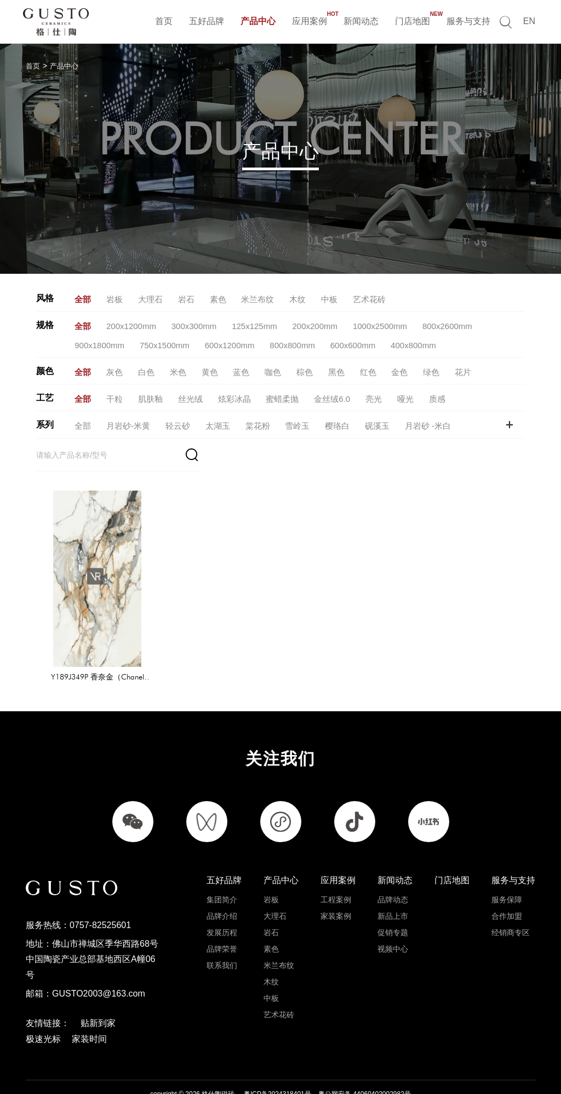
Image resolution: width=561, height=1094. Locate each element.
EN (529, 21)
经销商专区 (510, 904)
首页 (164, 21)
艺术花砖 (279, 986)
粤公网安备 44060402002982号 (364, 1067)
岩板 (271, 871)
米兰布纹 (279, 937)
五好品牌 (206, 21)
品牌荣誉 (222, 921)
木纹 (271, 953)
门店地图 (412, 20)
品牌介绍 (222, 888)
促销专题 (392, 904)
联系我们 (222, 937)
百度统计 (183, 1079)
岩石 (271, 904)
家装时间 (89, 1011)
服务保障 (506, 871)
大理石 (275, 888)
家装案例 (335, 888)
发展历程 (222, 904)
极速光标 (43, 1011)
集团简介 (222, 871)
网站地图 (216, 1079)
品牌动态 (392, 871)
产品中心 (258, 21)
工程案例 (335, 871)
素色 (271, 921)
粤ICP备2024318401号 (277, 1067)
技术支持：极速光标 (264, 1079)
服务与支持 (468, 21)
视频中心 (392, 921)
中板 (271, 970)
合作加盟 (506, 888)
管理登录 (313, 1079)
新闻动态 (361, 21)
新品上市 (392, 888)
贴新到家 (98, 996)
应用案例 (309, 20)
